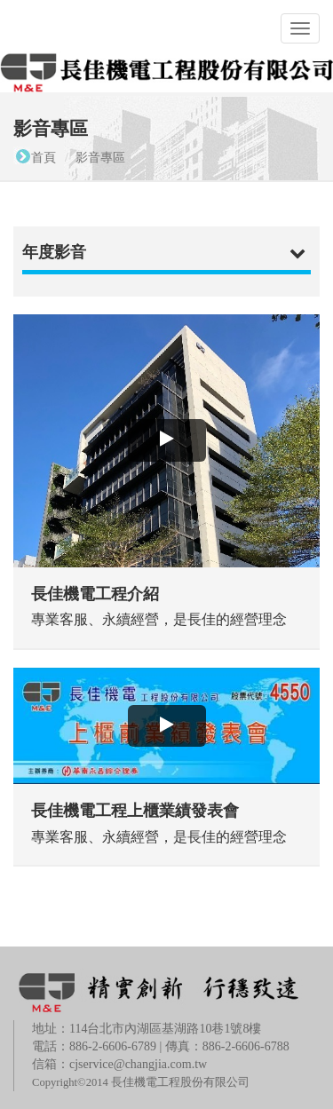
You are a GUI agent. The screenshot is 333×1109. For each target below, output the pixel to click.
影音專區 (100, 157)
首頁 (43, 157)
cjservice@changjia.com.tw (138, 1064)
